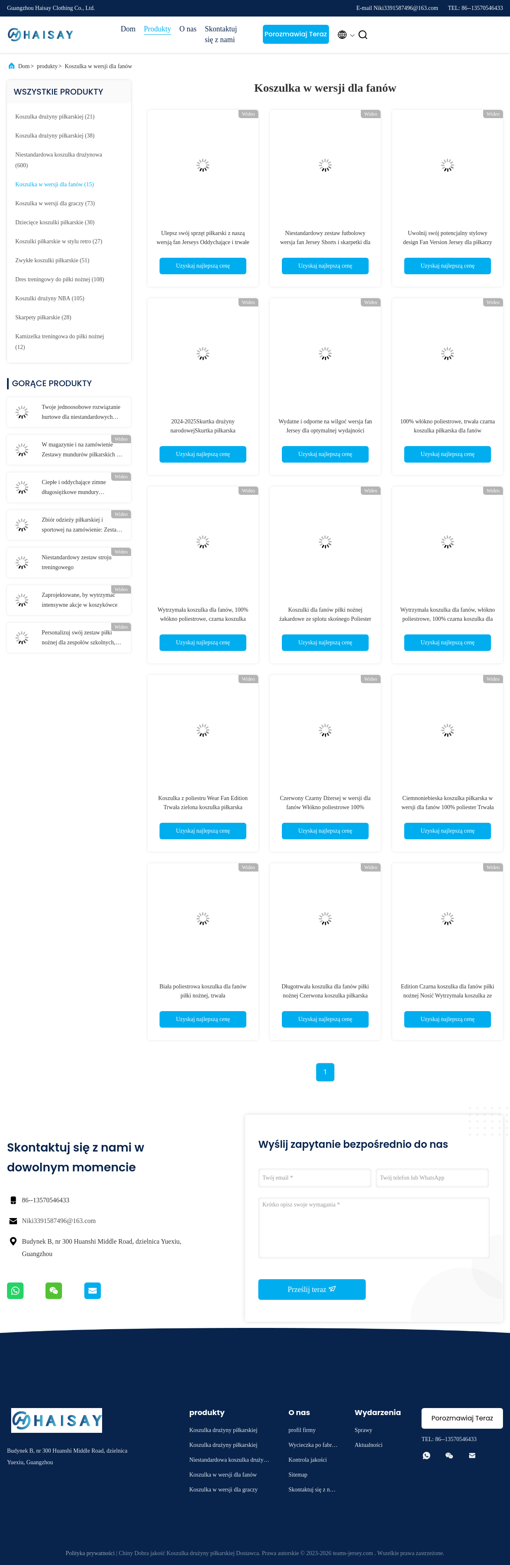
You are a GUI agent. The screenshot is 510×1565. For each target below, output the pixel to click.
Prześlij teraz (312, 1289)
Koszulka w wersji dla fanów (98, 66)
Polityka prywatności (90, 1553)
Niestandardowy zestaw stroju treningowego (77, 562)
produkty (47, 66)
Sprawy (363, 1430)
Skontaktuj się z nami (221, 34)
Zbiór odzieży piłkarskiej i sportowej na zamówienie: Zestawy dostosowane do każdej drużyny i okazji (83, 526)
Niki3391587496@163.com (59, 1220)
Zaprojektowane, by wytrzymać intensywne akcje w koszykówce (79, 600)
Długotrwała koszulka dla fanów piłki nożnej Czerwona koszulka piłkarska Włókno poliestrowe (325, 995)
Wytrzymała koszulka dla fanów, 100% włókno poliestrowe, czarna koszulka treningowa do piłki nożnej (202, 619)
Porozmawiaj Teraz (296, 34)
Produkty (157, 29)
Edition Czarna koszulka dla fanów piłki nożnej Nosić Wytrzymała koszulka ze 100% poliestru (447, 995)
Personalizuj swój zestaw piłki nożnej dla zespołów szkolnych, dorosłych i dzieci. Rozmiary (78, 638)
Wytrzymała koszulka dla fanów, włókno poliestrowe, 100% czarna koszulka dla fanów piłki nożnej (447, 619)
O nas (188, 29)
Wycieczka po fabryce (312, 1446)
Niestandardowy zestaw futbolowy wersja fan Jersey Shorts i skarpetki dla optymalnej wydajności (325, 242)
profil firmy (302, 1430)
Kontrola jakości (307, 1460)
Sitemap (297, 1475)
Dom (128, 29)
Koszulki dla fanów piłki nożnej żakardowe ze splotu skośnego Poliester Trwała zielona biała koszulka (325, 619)
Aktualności (369, 1445)
